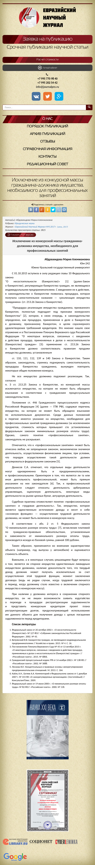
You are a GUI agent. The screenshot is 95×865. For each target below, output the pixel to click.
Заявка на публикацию (47, 39)
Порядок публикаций (47, 126)
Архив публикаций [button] (47, 134)
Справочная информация (47, 149)
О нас (47, 118)
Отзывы (47, 141)
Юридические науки (24, 223)
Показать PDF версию (20, 235)
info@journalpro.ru (47, 87)
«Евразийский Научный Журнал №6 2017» (41, 226)
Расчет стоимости (47, 60)
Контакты (47, 156)
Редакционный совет (47, 164)
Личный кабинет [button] (47, 67)
